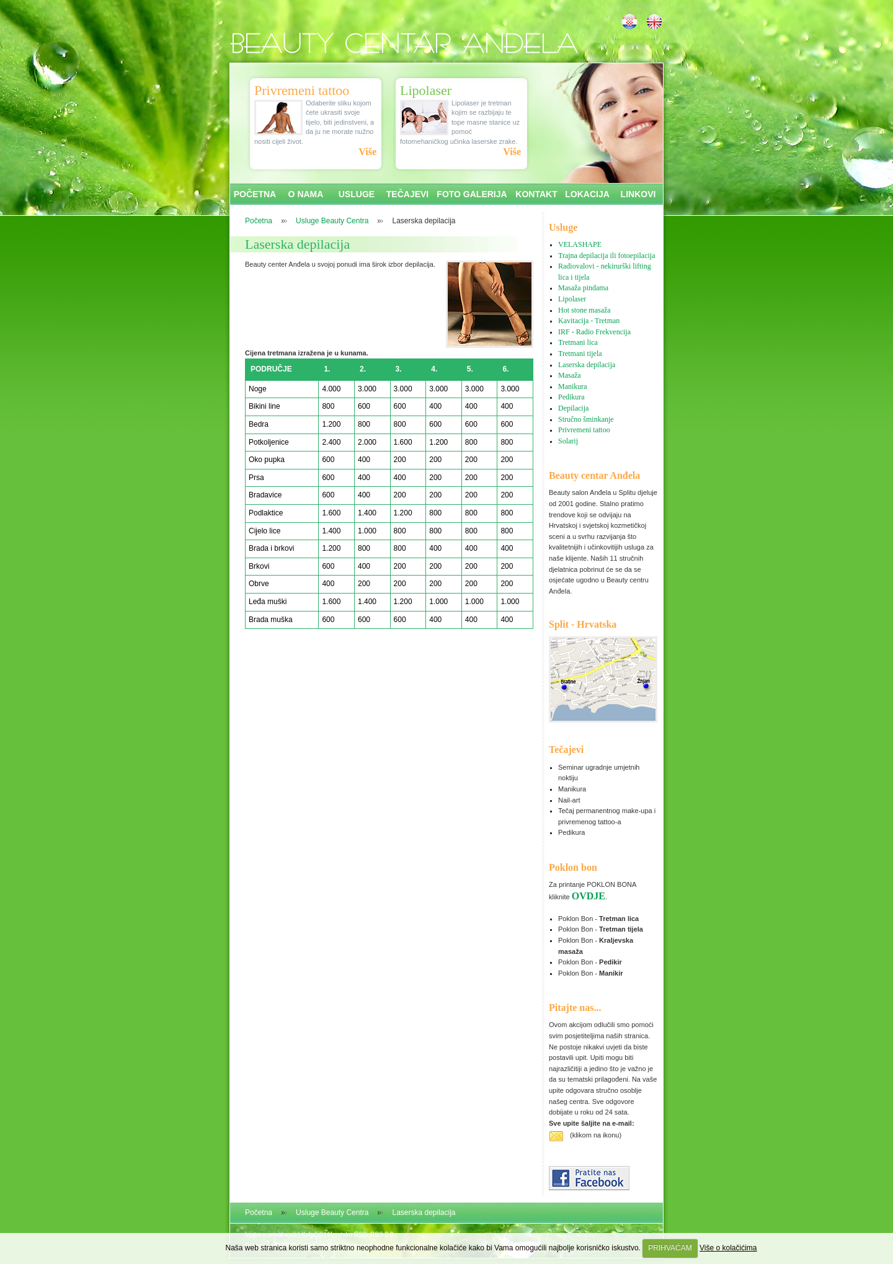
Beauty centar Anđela (594, 475)
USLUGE (357, 194)
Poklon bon (573, 867)
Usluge (563, 227)
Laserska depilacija (297, 244)
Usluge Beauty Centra (332, 220)
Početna (258, 220)
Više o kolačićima (728, 1248)
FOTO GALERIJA (472, 194)
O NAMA (306, 194)
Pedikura (571, 397)
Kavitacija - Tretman (589, 320)
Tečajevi (566, 749)
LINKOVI (638, 194)
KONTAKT (536, 194)
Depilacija (573, 408)
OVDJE (588, 896)
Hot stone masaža (584, 310)
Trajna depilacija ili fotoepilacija (606, 255)
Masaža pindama (583, 287)
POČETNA (255, 194)
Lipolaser (572, 299)
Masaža (569, 375)
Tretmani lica (578, 342)
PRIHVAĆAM (669, 1248)
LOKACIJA (587, 194)
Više (367, 151)
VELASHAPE (580, 244)
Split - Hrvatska (582, 624)
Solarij (568, 441)
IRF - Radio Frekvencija (594, 331)
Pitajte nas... (575, 1007)
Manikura (572, 386)
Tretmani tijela (580, 353)
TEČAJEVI (407, 194)
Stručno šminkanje (586, 419)
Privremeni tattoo (584, 429)
